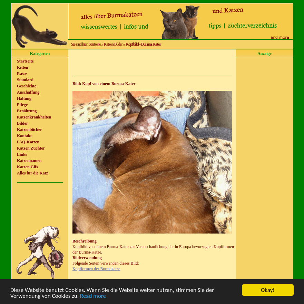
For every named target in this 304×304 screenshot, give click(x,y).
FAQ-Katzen (28, 142)
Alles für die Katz (32, 173)
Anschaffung (28, 92)
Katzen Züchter (31, 148)
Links (22, 154)
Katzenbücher (29, 129)
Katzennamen (29, 160)
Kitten (22, 67)
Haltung (24, 98)
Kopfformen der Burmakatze (96, 268)
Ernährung (27, 110)
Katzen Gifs (27, 166)
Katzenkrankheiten (34, 117)
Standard (25, 79)
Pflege (22, 104)
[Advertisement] (152, 62)
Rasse (22, 73)
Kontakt (24, 135)
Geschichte (26, 86)
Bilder (22, 123)
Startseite (95, 44)
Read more (93, 296)
